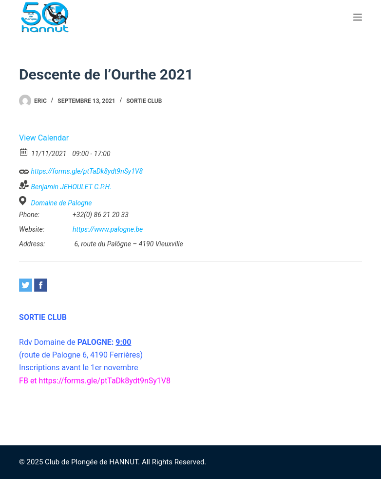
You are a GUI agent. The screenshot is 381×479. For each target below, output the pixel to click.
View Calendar (44, 137)
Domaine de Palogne (61, 203)
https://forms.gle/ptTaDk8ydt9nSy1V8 (81, 169)
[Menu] (357, 17)
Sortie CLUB (144, 101)
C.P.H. (103, 187)
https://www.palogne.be (108, 229)
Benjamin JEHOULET (62, 187)
